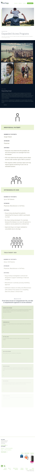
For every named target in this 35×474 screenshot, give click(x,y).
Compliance (32, 453)
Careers (22, 453)
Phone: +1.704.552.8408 (6, 448)
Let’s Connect (30, 3)
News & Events (27, 453)
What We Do (20, 3)
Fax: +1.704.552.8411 (6, 450)
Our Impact (24, 3)
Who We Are (16, 3)
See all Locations (3, 445)
